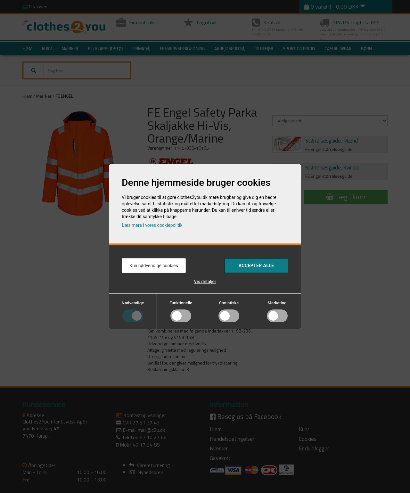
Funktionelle (180, 302)
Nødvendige (133, 302)
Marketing (277, 302)
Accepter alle (256, 265)
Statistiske (229, 302)
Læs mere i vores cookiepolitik (152, 225)
